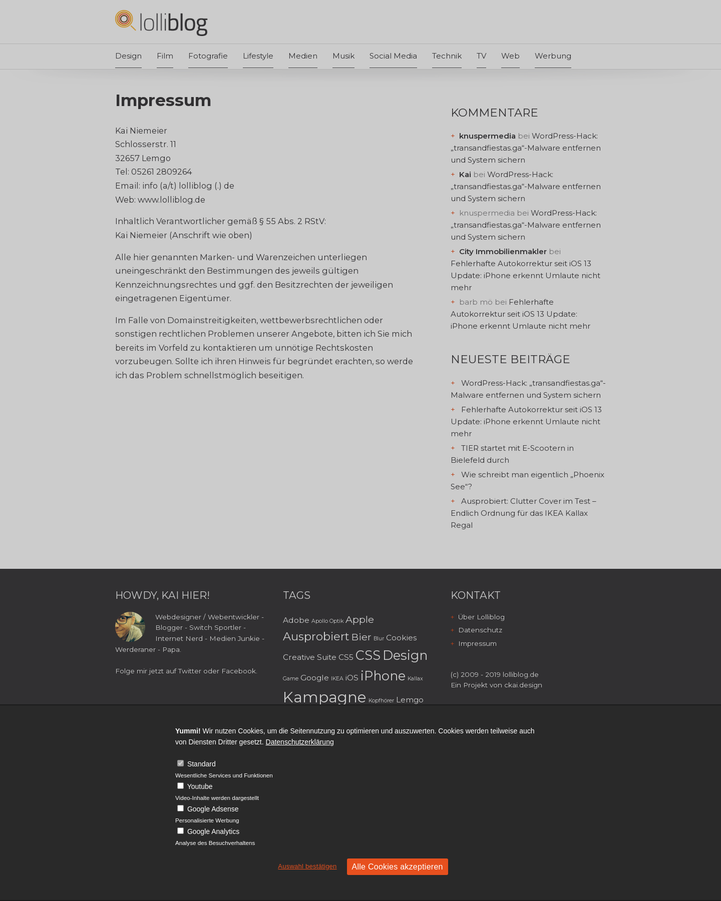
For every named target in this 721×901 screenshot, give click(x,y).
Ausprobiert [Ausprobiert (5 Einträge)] (316, 636)
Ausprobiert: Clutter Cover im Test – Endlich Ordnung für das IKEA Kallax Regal (523, 513)
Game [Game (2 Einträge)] (290, 678)
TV (481, 56)
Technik (447, 56)
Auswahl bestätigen (307, 866)
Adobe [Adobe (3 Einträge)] (296, 620)
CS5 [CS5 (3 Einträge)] (345, 657)
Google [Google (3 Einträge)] (314, 677)
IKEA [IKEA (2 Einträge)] (337, 678)
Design (128, 56)
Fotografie (208, 56)
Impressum (477, 643)
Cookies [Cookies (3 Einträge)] (401, 637)
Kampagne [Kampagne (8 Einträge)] (325, 697)
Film (165, 56)
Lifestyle (258, 56)
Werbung (553, 56)
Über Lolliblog (481, 617)
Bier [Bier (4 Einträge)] (361, 637)
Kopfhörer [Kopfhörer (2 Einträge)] (381, 700)
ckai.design (523, 685)
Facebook (238, 671)
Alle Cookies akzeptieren (397, 866)
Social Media (393, 56)
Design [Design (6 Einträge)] (405, 655)
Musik (343, 56)
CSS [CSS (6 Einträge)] (368, 655)
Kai (465, 174)
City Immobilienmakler (503, 251)
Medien (302, 56)
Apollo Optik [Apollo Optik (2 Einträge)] (327, 621)
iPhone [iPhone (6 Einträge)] (383, 675)
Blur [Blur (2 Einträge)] (379, 638)
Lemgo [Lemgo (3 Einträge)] (410, 699)
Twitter (189, 671)
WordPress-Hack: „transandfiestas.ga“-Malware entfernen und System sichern (526, 148)
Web (510, 56)
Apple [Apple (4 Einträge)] (359, 619)
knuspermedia (487, 136)
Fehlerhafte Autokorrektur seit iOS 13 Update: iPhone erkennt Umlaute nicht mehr (525, 275)
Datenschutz (480, 630)
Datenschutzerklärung (300, 742)
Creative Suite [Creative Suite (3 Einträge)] (309, 657)
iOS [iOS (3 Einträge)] (351, 677)
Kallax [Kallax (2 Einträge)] (415, 678)
